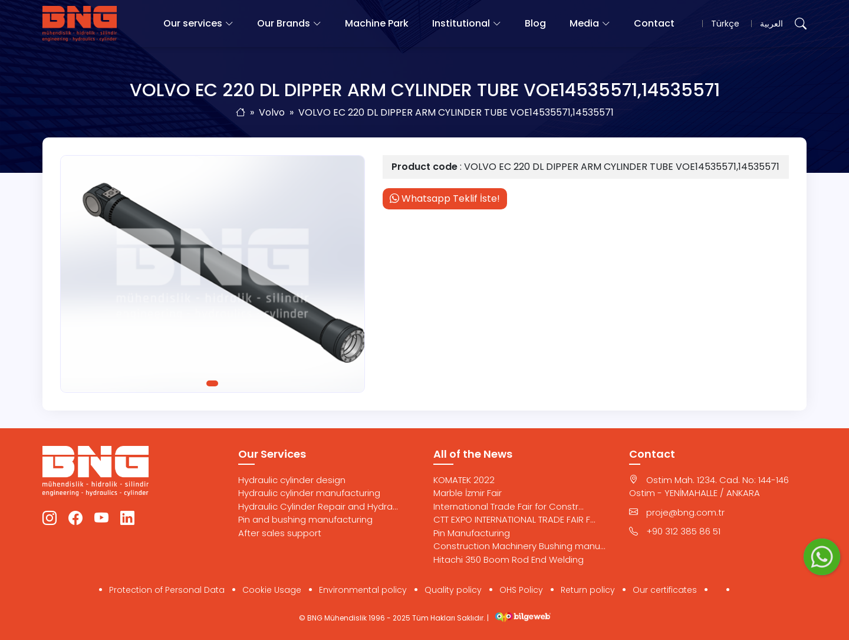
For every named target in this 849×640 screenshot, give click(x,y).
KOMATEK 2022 (464, 480)
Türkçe (725, 23)
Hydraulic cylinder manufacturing (309, 493)
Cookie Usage (271, 590)
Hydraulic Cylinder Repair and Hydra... (318, 506)
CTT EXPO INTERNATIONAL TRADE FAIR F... (514, 519)
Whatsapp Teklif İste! (445, 198)
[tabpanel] (212, 274)
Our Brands (283, 23)
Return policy (588, 590)
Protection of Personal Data (167, 590)
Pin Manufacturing (471, 533)
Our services (192, 23)
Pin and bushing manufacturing (305, 519)
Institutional (461, 23)
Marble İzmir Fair (467, 493)
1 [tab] (212, 383)
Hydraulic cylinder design (291, 480)
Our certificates (665, 590)
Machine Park (377, 23)
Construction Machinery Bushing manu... (519, 546)
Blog (535, 23)
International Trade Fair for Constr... (508, 506)
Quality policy (453, 590)
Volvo (272, 112)
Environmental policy (363, 590)
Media (584, 23)
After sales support (279, 533)
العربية (771, 23)
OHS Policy (521, 590)
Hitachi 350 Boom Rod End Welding (508, 559)
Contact (654, 23)
